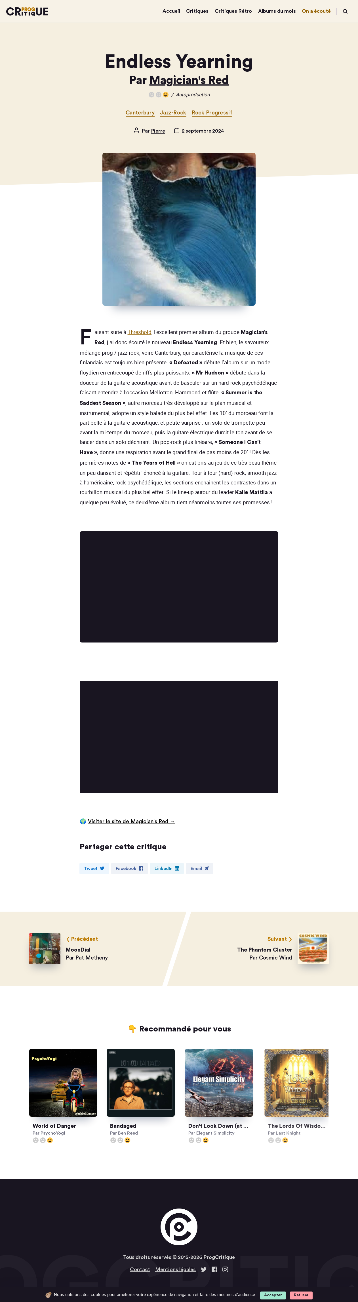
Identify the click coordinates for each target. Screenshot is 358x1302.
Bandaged (138, 1126)
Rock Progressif (212, 113)
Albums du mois (277, 11)
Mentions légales (175, 1269)
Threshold (139, 332)
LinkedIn (167, 868)
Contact (140, 1269)
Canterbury (140, 113)
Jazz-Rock (173, 113)
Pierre (158, 130)
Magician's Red (189, 80)
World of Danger (62, 1126)
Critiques (197, 11)
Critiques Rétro (233, 11)
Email (200, 868)
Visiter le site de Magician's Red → (131, 821)
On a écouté (316, 11)
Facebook (129, 868)
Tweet (94, 868)
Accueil (171, 11)
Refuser (301, 1295)
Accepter (273, 1295)
